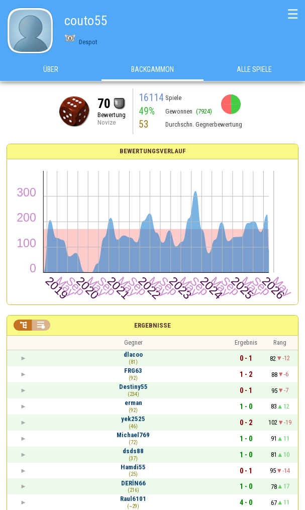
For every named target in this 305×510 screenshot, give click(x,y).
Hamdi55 (133, 467)
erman (133, 402)
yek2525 (133, 419)
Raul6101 (133, 498)
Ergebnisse (152, 325)
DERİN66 (133, 483)
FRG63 (133, 370)
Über (50, 70)
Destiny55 (133, 386)
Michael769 (133, 435)
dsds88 (133, 451)
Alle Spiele (254, 70)
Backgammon (152, 70)
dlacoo (133, 354)
